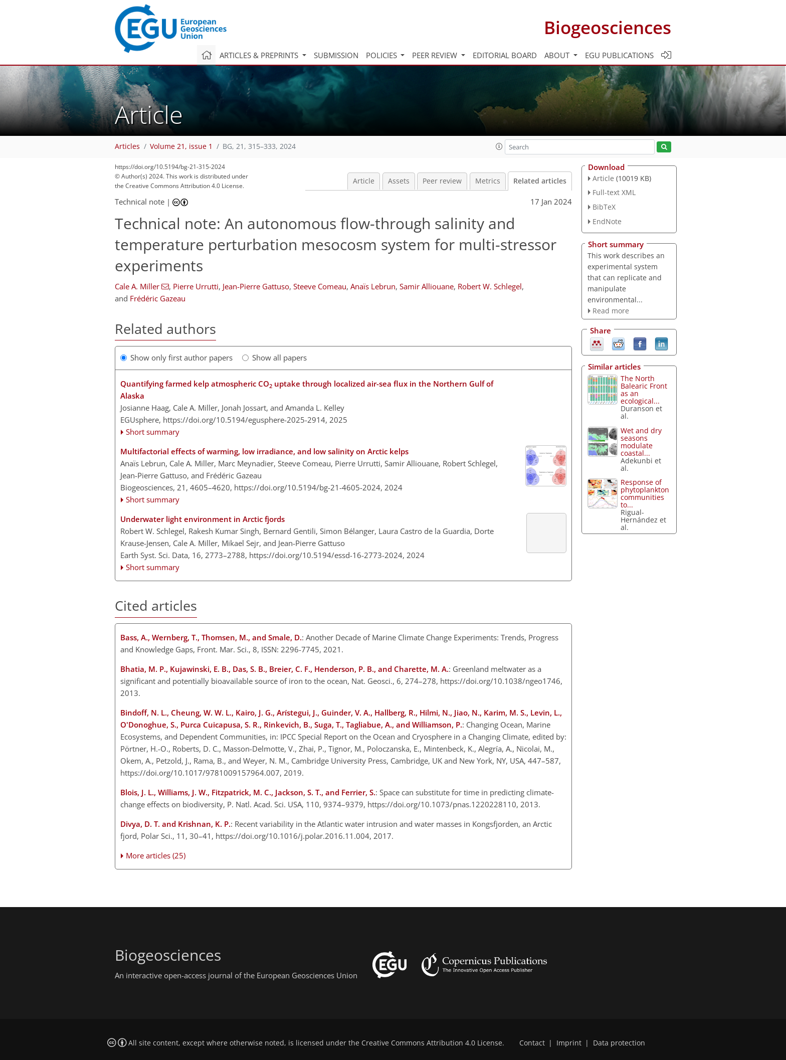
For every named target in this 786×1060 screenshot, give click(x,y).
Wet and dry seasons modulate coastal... (641, 442)
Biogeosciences (607, 27)
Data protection (619, 1042)
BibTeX (604, 207)
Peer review (442, 181)
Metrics (487, 181)
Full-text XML (614, 192)
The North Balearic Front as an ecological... (644, 390)
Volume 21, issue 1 (181, 146)
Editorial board (505, 55)
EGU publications (619, 55)
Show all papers (274, 357)
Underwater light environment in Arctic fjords (202, 519)
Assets (399, 181)
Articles (127, 146)
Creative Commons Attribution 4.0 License (431, 1042)
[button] (499, 146)
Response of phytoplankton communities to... (645, 493)
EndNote (607, 221)
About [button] (557, 55)
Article (363, 181)
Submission (336, 55)
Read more (611, 310)
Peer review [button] (435, 55)
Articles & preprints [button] (260, 55)
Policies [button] (382, 55)
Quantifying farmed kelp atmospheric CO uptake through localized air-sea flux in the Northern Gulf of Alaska (306, 390)
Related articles (539, 181)
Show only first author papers (176, 357)
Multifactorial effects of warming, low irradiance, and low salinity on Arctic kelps (264, 451)
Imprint (568, 1042)
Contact (532, 1042)
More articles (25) (155, 855)
